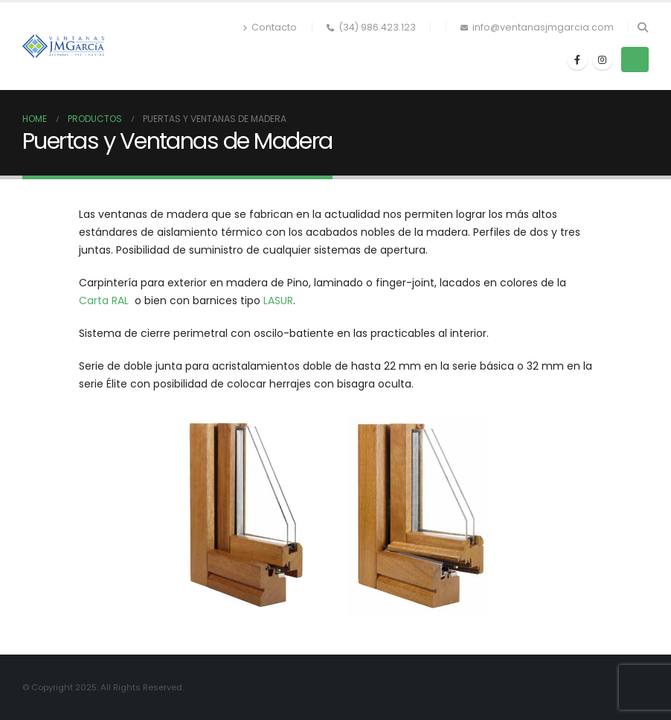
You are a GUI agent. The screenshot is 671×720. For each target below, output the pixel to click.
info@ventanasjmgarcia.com (537, 27)
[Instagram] (602, 59)
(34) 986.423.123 (371, 27)
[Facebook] (577, 59)
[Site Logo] (63, 46)
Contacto (270, 27)
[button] (642, 27)
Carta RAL (104, 300)
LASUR (278, 300)
